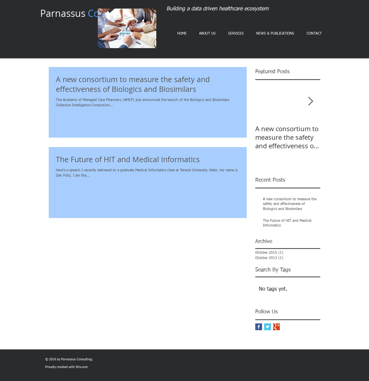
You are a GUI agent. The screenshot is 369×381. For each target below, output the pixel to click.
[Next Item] (310, 101)
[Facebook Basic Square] (258, 326)
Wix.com (82, 367)
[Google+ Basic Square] (276, 326)
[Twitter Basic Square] (267, 326)
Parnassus (87, 13)
